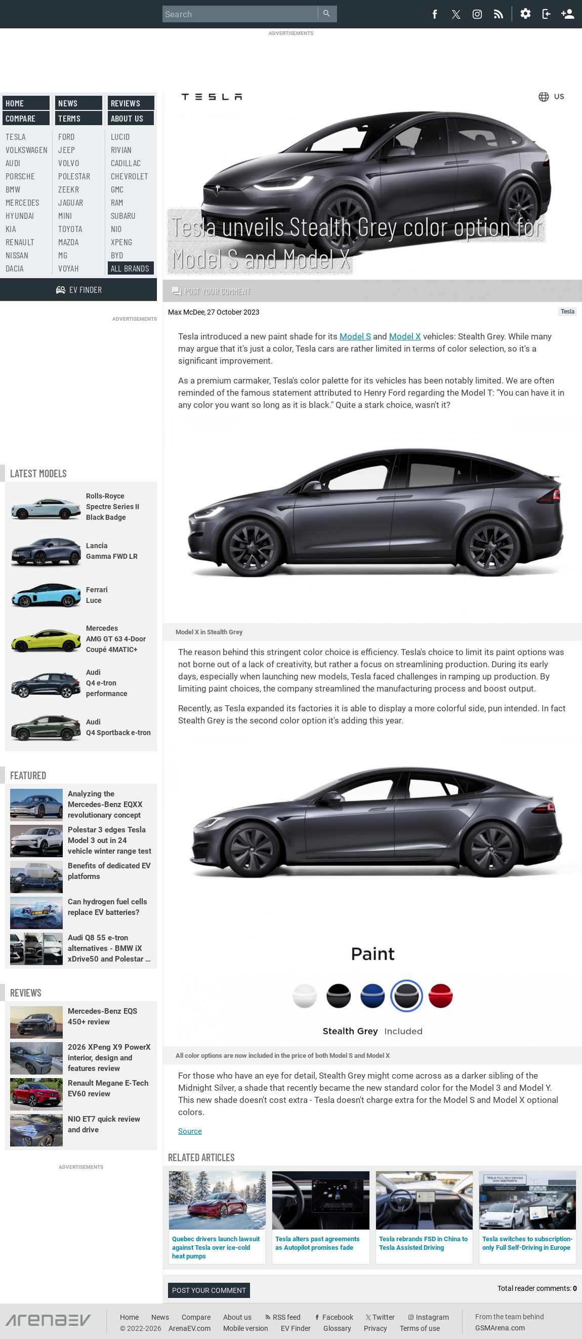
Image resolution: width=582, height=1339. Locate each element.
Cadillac (126, 162)
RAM (117, 202)
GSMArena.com (500, 1328)
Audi (13, 162)
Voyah (68, 268)
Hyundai (20, 215)
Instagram (432, 1317)
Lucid (120, 136)
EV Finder (296, 1328)
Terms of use (420, 1328)
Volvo (68, 162)
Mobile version (245, 1328)
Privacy (375, 1328)
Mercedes (22, 202)
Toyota (70, 228)
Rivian (121, 149)
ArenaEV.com (190, 1328)
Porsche (20, 175)
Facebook (337, 1317)
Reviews (125, 102)
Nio (116, 228)
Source (190, 1131)
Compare (20, 118)
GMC (117, 189)
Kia (11, 228)
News (67, 102)
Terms (69, 118)
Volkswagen (27, 149)
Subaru (123, 215)
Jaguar (70, 202)
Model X (405, 336)
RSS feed (287, 1317)
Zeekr (68, 189)
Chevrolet (130, 175)
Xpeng (122, 241)
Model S (355, 336)
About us (127, 118)
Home (15, 102)
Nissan (17, 254)
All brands (130, 268)
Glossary (337, 1328)
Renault (20, 241)
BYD (117, 254)
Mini (65, 215)
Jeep (66, 149)
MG (62, 254)
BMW (13, 189)
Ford (66, 136)
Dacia (15, 268)
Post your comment (211, 290)
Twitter (383, 1317)
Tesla (16, 136)
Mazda (68, 241)
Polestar (74, 175)
